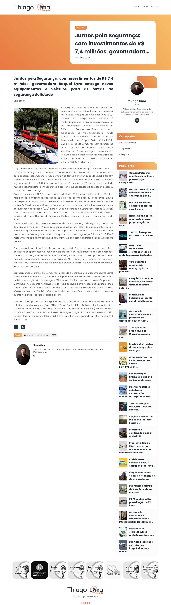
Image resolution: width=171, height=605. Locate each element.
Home (136, 6)
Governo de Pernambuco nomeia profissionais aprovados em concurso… (136, 316)
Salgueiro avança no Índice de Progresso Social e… (141, 419)
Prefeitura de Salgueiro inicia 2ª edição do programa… (142, 462)
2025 (54, 335)
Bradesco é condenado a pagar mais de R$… (140, 433)
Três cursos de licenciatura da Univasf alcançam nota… (134, 332)
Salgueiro (125, 154)
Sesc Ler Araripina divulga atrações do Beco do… (140, 406)
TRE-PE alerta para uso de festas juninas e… (141, 235)
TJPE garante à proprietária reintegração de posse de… (133, 266)
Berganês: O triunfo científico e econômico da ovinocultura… (142, 475)
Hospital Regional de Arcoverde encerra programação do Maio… (135, 220)
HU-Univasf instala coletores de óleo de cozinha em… (140, 205)
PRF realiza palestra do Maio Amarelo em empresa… (140, 489)
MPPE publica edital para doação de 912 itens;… (140, 502)
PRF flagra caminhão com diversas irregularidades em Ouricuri (136, 546)
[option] (21, 570)
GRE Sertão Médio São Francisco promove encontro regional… (141, 192)
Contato (155, 6)
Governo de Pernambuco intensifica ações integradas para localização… (136, 517)
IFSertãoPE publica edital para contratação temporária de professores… (135, 391)
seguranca (28, 335)
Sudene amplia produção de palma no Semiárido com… (140, 377)
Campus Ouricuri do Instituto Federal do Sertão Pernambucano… (135, 362)
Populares (81, 27)
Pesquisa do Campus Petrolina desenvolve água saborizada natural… (136, 283)
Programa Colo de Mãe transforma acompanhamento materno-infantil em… (135, 447)
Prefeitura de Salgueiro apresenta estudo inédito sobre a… (136, 299)
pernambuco (42, 335)
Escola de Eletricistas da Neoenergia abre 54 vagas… (141, 347)
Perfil (145, 6)
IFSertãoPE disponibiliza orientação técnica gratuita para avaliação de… (135, 250)
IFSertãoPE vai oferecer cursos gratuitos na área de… (141, 532)
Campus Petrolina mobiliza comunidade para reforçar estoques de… (136, 177)
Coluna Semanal (128, 143)
